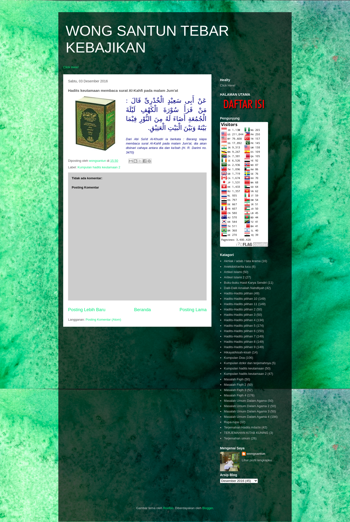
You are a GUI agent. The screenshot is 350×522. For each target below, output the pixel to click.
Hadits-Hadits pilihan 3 (239, 315)
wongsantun (256, 453)
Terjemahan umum (237, 438)
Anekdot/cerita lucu (237, 266)
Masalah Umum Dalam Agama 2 (246, 406)
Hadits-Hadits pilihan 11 (240, 304)
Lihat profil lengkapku (257, 460)
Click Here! (71, 67)
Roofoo (168, 508)
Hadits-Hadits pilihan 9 (239, 347)
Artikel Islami (233, 272)
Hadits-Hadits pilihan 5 (239, 325)
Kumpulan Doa (234, 357)
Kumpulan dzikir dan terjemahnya (247, 363)
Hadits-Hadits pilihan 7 (239, 336)
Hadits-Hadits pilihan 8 (239, 341)
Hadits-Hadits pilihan (238, 293)
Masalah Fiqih (234, 379)
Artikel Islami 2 (234, 277)
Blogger (207, 508)
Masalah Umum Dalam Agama (245, 400)
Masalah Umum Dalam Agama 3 (246, 411)
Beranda (142, 309)
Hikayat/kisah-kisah (237, 352)
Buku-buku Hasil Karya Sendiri (245, 282)
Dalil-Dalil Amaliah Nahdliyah (244, 288)
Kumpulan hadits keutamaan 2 (99, 167)
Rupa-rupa (231, 422)
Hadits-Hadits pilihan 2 (239, 309)
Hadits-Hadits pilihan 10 (240, 298)
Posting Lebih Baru (86, 309)
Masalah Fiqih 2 (235, 384)
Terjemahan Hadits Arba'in (242, 427)
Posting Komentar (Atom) (103, 319)
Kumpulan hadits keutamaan (244, 368)
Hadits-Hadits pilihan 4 (239, 320)
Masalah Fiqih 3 (235, 390)
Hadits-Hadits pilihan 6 (239, 331)
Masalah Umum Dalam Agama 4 (246, 417)
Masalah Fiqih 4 (235, 395)
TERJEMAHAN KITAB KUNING (246, 433)
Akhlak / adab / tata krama (242, 261)
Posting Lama (193, 309)
